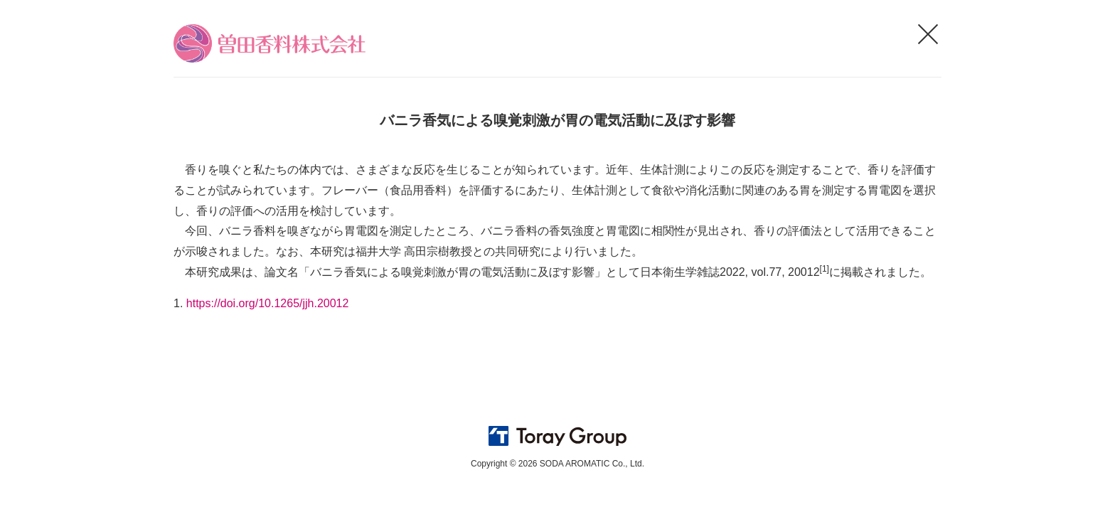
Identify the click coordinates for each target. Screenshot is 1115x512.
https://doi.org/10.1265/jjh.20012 (267, 303)
